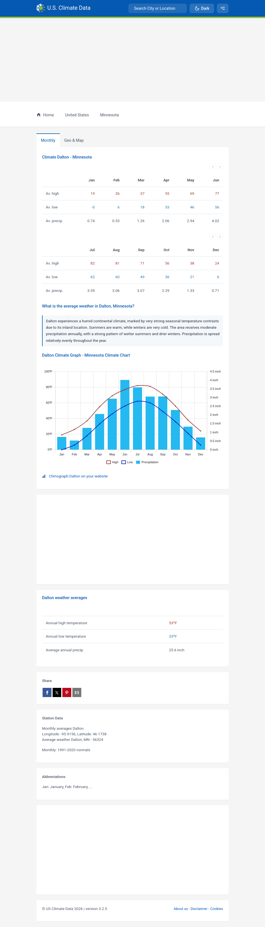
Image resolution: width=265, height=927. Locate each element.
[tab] (74, 140)
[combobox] (157, 8)
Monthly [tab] (48, 140)
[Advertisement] (132, 60)
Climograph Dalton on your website (78, 476)
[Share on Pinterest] (66, 692)
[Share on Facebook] (47, 692)
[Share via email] (76, 692)
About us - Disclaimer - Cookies (198, 909)
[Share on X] (57, 692)
